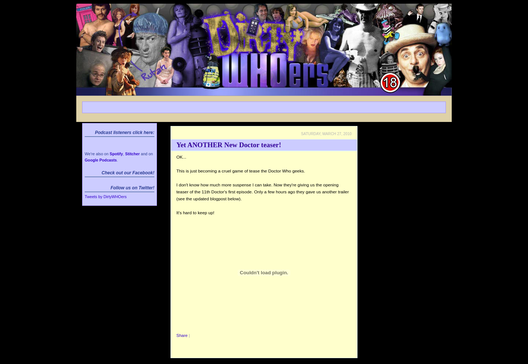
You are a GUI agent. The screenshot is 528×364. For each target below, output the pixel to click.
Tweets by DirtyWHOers (105, 196)
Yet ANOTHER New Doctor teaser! (228, 145)
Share (182, 335)
